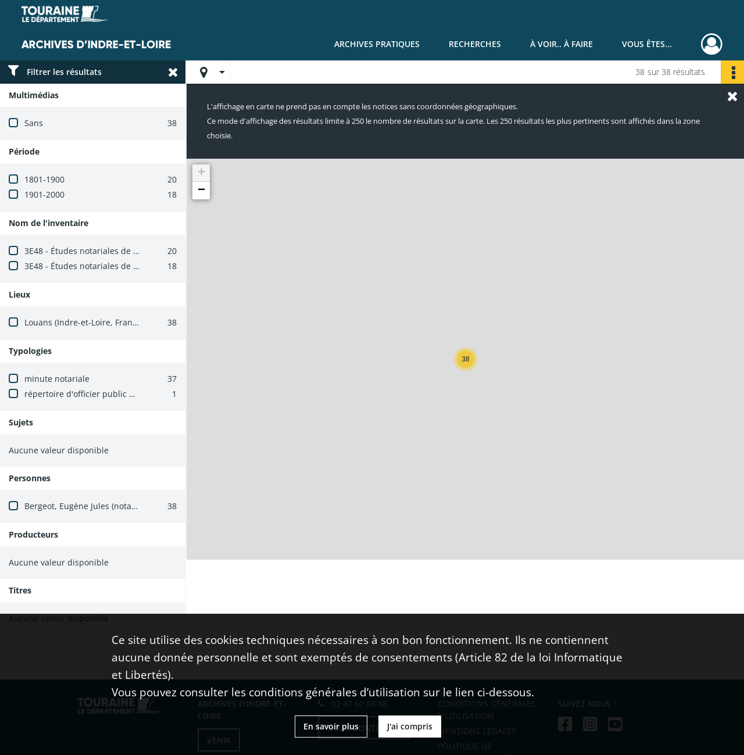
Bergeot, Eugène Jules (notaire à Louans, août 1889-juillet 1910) (147, 505)
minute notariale (57, 378)
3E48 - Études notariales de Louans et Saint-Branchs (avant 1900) (150, 265)
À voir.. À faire (561, 43)
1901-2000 (44, 194)
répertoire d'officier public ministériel (97, 393)
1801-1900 (44, 179)
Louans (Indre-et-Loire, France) (84, 322)
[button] (465, 359)
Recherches (475, 43)
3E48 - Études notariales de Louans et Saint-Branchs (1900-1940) (149, 250)
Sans (33, 122)
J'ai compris (409, 726)
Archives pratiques (377, 43)
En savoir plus (331, 726)
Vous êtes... (647, 43)
